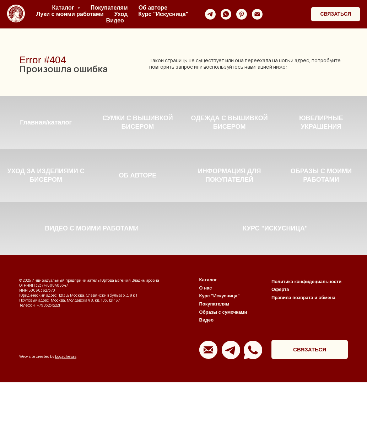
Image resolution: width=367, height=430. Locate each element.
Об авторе (153, 8)
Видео (115, 20)
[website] (273, 14)
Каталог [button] (63, 8)
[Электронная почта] (257, 14)
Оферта (280, 337)
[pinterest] (241, 14)
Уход (121, 14)
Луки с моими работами (69, 14)
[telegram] (210, 14)
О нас (205, 335)
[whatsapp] (226, 14)
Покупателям (109, 8)
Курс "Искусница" (163, 14)
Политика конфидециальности (306, 329)
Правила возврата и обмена (303, 345)
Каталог (208, 327)
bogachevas (65, 404)
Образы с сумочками (223, 359)
